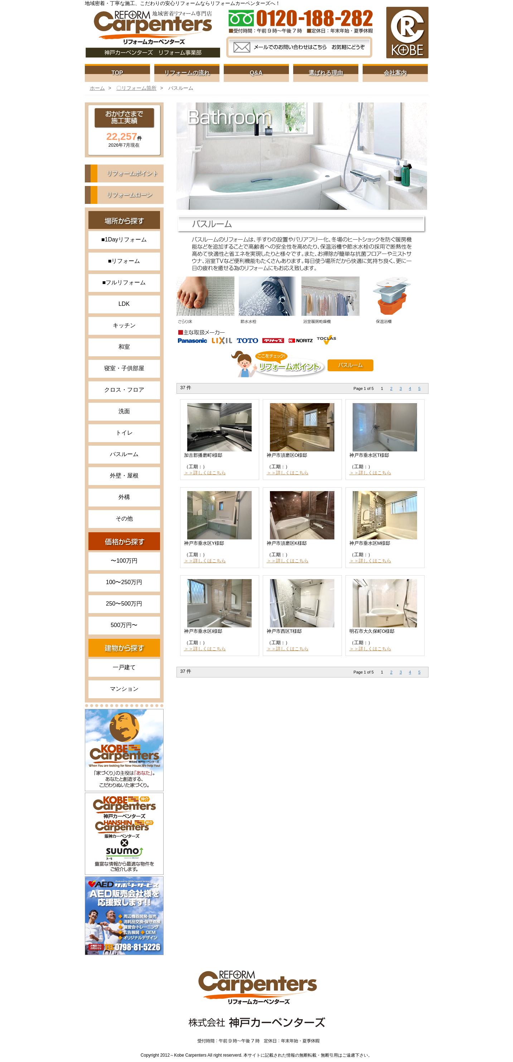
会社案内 (395, 73)
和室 (124, 347)
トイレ (124, 433)
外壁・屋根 (124, 476)
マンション (124, 689)
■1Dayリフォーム (124, 239)
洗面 (124, 411)
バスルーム (124, 454)
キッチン (124, 325)
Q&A (256, 73)
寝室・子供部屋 (124, 368)
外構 (124, 497)
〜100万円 (124, 561)
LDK (124, 304)
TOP (117, 73)
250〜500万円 (124, 604)
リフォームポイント (132, 173)
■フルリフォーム (124, 282)
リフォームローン (129, 195)
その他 (124, 518)
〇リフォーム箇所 (136, 88)
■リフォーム (124, 261)
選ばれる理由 (326, 73)
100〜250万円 (124, 582)
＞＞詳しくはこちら (205, 472)
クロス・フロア (124, 390)
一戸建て (124, 667)
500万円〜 (124, 625)
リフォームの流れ (187, 73)
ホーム (97, 88)
